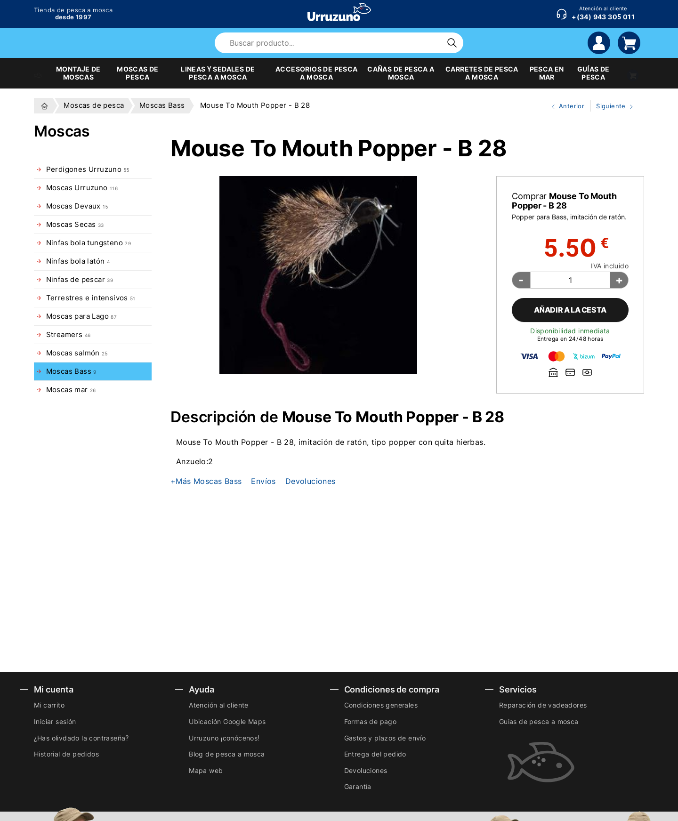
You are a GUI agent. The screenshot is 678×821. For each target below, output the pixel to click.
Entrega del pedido (375, 754)
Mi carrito (49, 705)
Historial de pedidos (66, 754)
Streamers (68, 334)
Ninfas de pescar (79, 279)
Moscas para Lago (81, 316)
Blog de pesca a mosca (227, 754)
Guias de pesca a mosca (539, 721)
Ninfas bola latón (78, 261)
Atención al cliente (219, 705)
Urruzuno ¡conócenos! (224, 738)
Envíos (263, 481)
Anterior (564, 106)
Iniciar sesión (55, 721)
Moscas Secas (75, 224)
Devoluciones (310, 481)
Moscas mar (71, 390)
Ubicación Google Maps (227, 721)
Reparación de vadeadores (543, 705)
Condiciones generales (381, 705)
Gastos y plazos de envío (385, 738)
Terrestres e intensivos (91, 298)
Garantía (357, 786)
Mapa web (206, 770)
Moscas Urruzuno (82, 188)
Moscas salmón (77, 353)
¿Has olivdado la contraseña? (81, 738)
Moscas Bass (71, 371)
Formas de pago (370, 721)
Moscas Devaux (77, 206)
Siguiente (612, 106)
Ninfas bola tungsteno (88, 243)
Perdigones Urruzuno (87, 169)
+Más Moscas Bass (206, 481)
